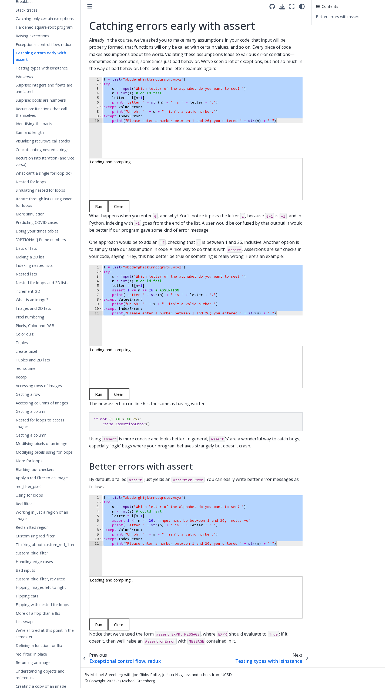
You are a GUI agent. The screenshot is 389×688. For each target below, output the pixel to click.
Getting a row (28, 394)
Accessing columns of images (42, 403)
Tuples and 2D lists (33, 360)
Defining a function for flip (39, 645)
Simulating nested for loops (40, 190)
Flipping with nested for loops (42, 604)
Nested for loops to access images (40, 423)
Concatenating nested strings (42, 149)
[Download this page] (282, 6)
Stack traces (27, 10)
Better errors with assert (338, 16)
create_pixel (26, 351)
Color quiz (24, 334)
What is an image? (32, 299)
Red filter (24, 503)
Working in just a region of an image (42, 515)
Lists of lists (26, 248)
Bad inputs (25, 570)
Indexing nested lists (34, 265)
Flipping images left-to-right (41, 587)
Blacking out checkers (35, 469)
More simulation (30, 214)
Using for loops (29, 495)
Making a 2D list (30, 257)
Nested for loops (31, 181)
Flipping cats (27, 596)
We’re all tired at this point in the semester (45, 633)
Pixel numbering (30, 317)
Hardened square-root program (44, 27)
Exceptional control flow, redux (43, 44)
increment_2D (28, 291)
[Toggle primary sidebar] (90, 6)
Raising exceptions (32, 35)
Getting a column (31, 411)
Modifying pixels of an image (41, 443)
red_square (25, 368)
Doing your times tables (37, 231)
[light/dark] (302, 6)
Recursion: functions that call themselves (41, 112)
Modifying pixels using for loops (44, 452)
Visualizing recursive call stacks (43, 141)
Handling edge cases (34, 561)
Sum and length (30, 132)
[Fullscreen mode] (292, 6)
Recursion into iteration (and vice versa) (45, 161)
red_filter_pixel (28, 486)
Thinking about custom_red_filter (45, 544)
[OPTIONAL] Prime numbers (41, 239)
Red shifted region (32, 527)
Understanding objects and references (40, 674)
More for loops (29, 460)
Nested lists (26, 274)
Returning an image (33, 662)
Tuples (22, 342)
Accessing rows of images (39, 385)
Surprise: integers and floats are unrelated (44, 88)
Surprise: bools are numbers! (41, 100)
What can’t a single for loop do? (44, 173)
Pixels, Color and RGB (35, 325)
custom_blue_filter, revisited (40, 578)
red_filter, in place (31, 654)
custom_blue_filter (32, 553)
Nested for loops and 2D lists (42, 282)
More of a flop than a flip (38, 613)
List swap (24, 621)
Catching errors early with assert (41, 56)
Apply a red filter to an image (42, 477)
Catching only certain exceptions (45, 18)
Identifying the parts (34, 123)
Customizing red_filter (35, 536)
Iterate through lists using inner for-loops (44, 202)
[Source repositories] (272, 6)
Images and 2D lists (33, 308)
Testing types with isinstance (42, 68)
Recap (21, 377)
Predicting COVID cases (37, 222)
